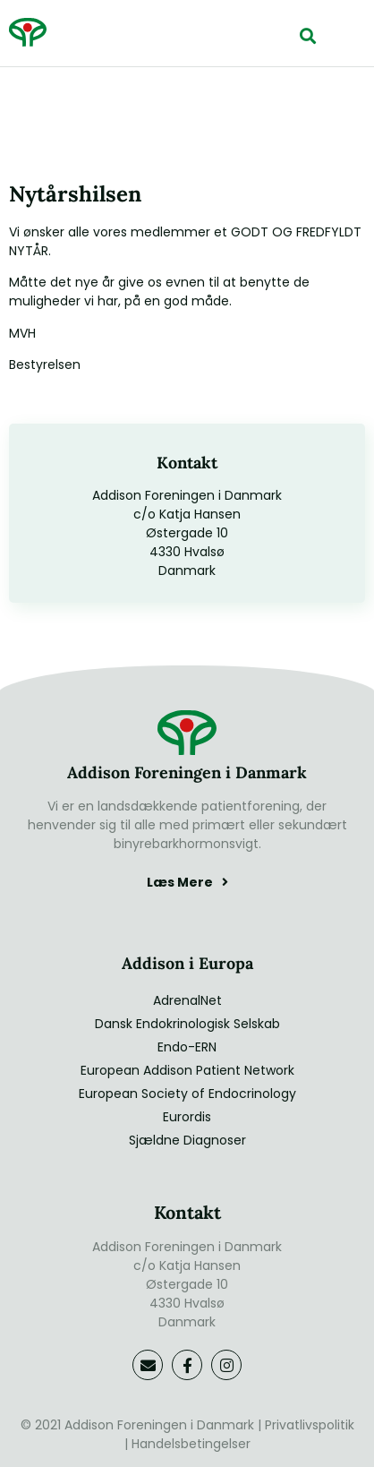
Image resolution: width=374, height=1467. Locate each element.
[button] (307, 35)
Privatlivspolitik (309, 1425)
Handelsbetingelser (191, 1444)
